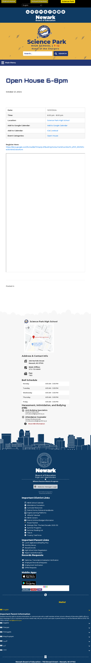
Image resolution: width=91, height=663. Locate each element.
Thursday (26, 397)
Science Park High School (58, 120)
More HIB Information (36, 424)
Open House (52, 136)
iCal (48, 131)
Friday (25, 402)
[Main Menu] (8, 63)
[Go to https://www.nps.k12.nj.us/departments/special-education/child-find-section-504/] (26, 589)
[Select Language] (32, 5)
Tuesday (26, 388)
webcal (55, 131)
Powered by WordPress (45, 493)
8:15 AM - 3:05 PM (52, 384)
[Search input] (37, 53)
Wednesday (27, 393)
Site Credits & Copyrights (45, 491)
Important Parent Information (15, 614)
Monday (26, 384)
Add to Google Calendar (57, 125)
